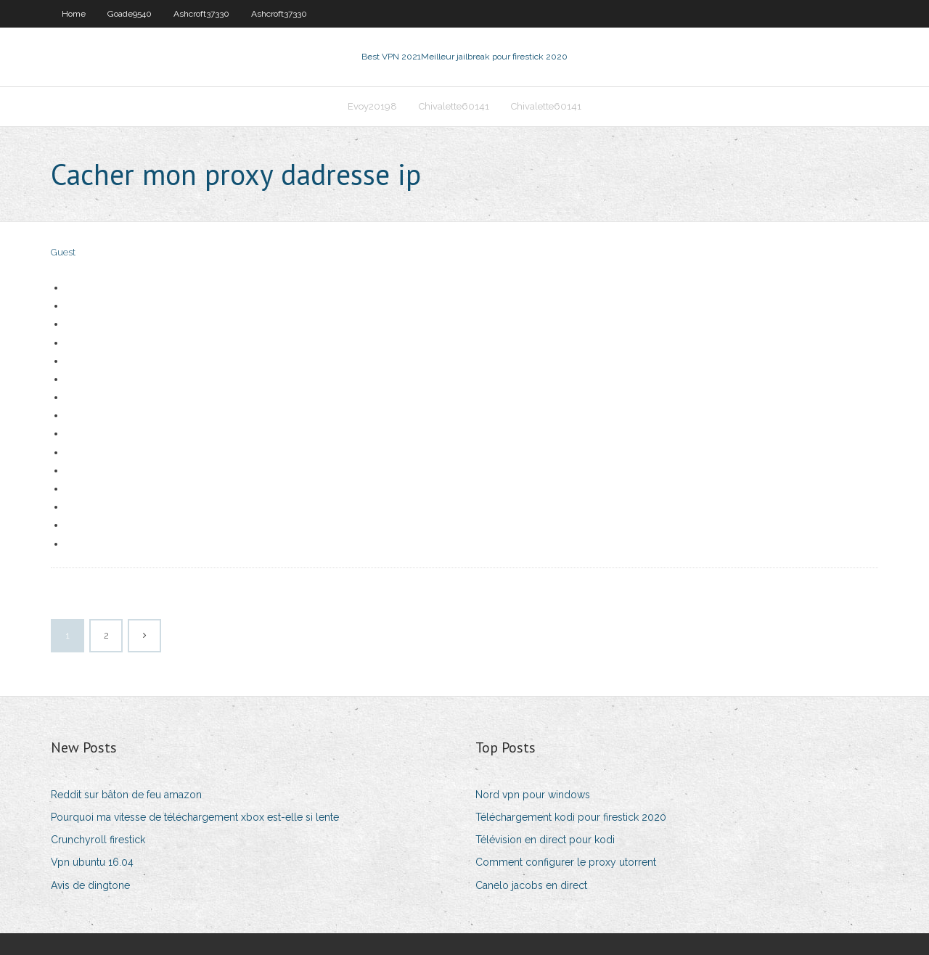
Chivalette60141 (454, 106)
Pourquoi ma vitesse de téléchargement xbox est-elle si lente (195, 817)
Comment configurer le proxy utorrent (565, 862)
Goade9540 (129, 14)
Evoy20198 (372, 106)
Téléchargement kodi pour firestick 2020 (570, 817)
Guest (63, 252)
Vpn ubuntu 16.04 (92, 862)
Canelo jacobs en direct (531, 885)
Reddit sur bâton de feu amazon (126, 794)
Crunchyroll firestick (98, 839)
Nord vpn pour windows (532, 794)
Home (74, 14)
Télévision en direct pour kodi (545, 839)
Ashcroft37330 (201, 14)
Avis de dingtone (90, 885)
